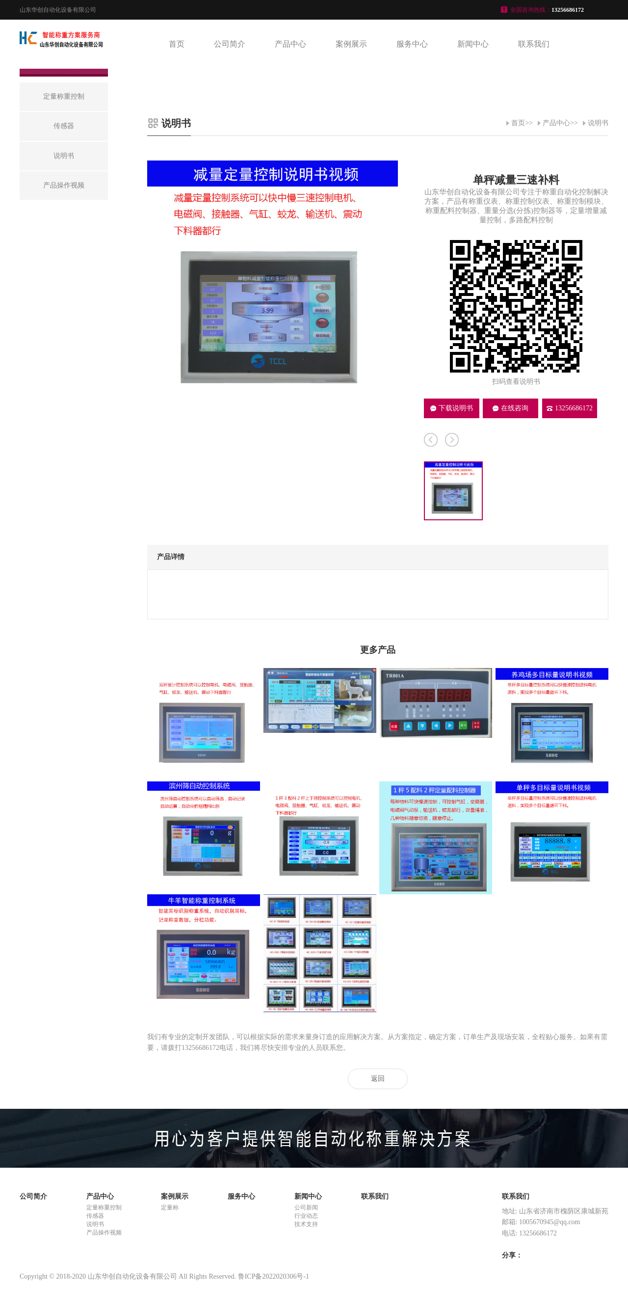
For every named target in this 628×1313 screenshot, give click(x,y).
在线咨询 (510, 408)
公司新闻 (306, 1207)
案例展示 (351, 44)
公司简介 (229, 44)
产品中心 (290, 44)
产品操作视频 (104, 1232)
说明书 (598, 123)
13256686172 (570, 408)
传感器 (95, 1215)
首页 (176, 44)
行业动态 (306, 1215)
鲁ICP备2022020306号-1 (273, 1276)
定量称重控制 (104, 1207)
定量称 (170, 1207)
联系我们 (534, 44)
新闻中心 (473, 44)
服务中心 (412, 44)
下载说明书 (451, 408)
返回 (378, 1078)
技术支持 (306, 1224)
